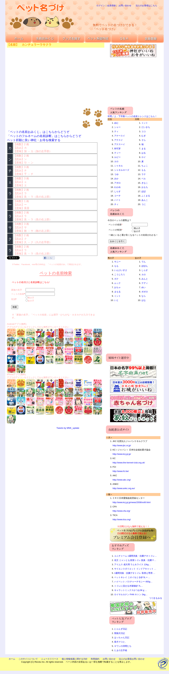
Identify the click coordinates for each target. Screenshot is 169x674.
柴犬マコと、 (120, 642)
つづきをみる (155, 598)
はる (143, 153)
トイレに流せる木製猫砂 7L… (128, 586)
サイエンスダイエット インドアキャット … (135, 569)
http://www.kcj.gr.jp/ (122, 454)
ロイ (143, 157)
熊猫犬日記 (119, 633)
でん (143, 261)
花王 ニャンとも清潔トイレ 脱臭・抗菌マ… (135, 560)
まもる (117, 291)
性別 (13, 299)
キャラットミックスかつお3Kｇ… (130, 590)
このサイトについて (28, 659)
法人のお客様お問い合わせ (132, 659)
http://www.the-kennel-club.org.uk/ (129, 462)
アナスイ (118, 140)
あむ (116, 123)
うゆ (116, 174)
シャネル (118, 166)
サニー (117, 261)
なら (143, 296)
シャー (117, 127)
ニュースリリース (49, 659)
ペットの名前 (17, 294)
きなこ (144, 183)
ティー (117, 153)
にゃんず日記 (120, 629)
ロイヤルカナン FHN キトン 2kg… (131, 594)
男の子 (31, 298)
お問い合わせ (124, 5)
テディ (144, 283)
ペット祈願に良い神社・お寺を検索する (33, 140)
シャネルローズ (121, 170)
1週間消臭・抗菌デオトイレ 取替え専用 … (134, 573)
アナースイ (119, 136)
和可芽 (117, 148)
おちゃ (117, 287)
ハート (117, 200)
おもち (144, 187)
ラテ (143, 174)
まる (143, 148)
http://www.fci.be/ (121, 471)
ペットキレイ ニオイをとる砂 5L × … (132, 577)
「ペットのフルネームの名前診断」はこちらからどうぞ (44, 136)
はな (143, 300)
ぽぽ (143, 191)
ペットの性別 (115, 230)
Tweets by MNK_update (67, 428)
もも (143, 170)
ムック (117, 283)
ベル (143, 178)
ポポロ (144, 291)
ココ (143, 131)
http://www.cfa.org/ (121, 511)
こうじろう (119, 274)
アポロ (117, 183)
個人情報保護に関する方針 (74, 659)
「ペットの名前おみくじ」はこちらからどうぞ (38, 132)
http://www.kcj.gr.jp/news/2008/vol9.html (132, 502)
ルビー (117, 157)
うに (143, 204)
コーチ (117, 196)
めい (143, 287)
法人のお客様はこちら (146, 5)
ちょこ (144, 166)
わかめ (117, 187)
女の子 (31, 301)
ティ (116, 131)
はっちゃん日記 (121, 637)
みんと (144, 279)
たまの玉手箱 (120, 650)
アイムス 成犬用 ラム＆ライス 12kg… (132, 564)
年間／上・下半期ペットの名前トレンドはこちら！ (132, 116)
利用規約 (95, 659)
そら (143, 140)
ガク (116, 279)
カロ (116, 161)
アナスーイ (119, 144)
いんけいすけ (120, 270)
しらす (117, 191)
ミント (144, 123)
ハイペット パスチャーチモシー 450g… (133, 581)
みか (116, 178)
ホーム (12, 659)
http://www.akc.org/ (122, 480)
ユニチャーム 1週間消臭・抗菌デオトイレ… (135, 556)
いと (116, 300)
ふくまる (145, 196)
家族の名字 (16, 290)
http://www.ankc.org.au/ (124, 488)
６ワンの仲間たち (122, 646)
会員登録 (111, 5)
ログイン (100, 5)
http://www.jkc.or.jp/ (122, 445)
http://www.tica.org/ (122, 519)
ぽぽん (144, 266)
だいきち (145, 127)
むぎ (143, 136)
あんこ (144, 200)
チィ (116, 204)
